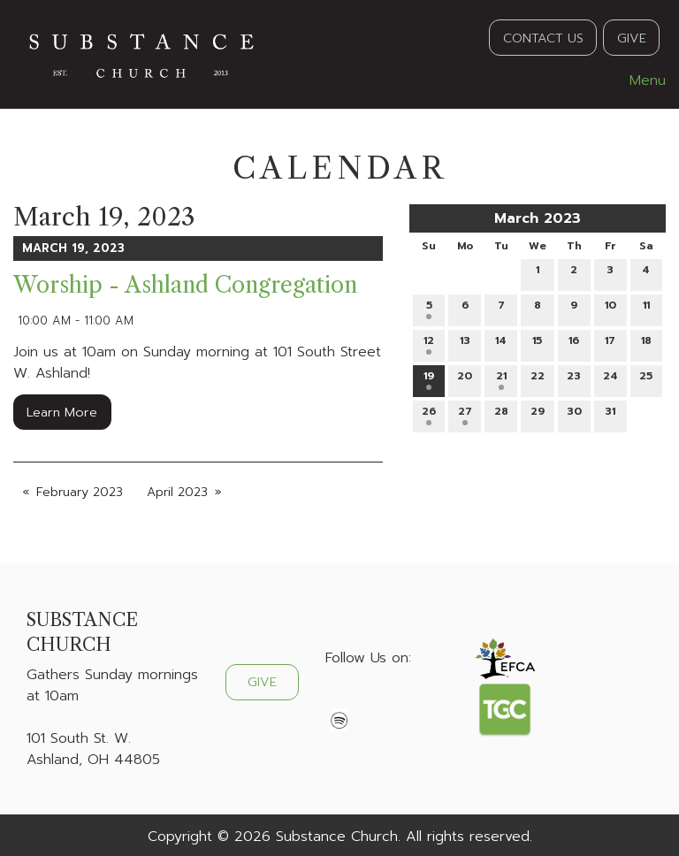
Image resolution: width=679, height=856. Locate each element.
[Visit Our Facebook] (339, 699)
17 (610, 343)
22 (537, 379)
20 (464, 379)
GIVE (631, 38)
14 (501, 343)
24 (610, 379)
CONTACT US (543, 38)
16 (573, 343)
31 (610, 414)
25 (645, 379)
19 (428, 379)
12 (428, 343)
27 (465, 414)
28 (501, 414)
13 (465, 343)
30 (574, 414)
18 (646, 343)
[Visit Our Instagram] (396, 699)
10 (610, 308)
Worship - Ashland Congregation (185, 285)
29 (537, 414)
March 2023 (537, 218)
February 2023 (79, 492)
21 (501, 379)
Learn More (62, 412)
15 (537, 343)
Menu (639, 80)
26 (429, 414)
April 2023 (177, 492)
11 (646, 308)
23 (574, 379)
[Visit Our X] (368, 699)
